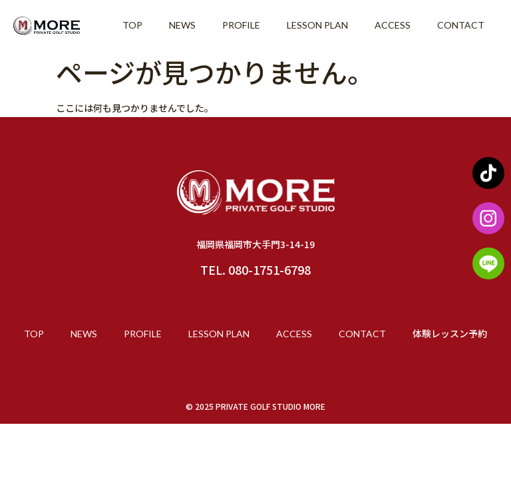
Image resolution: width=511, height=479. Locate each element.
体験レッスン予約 (450, 333)
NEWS (182, 25)
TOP (132, 25)
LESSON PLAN (317, 25)
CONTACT (460, 25)
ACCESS (393, 25)
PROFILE (241, 25)
